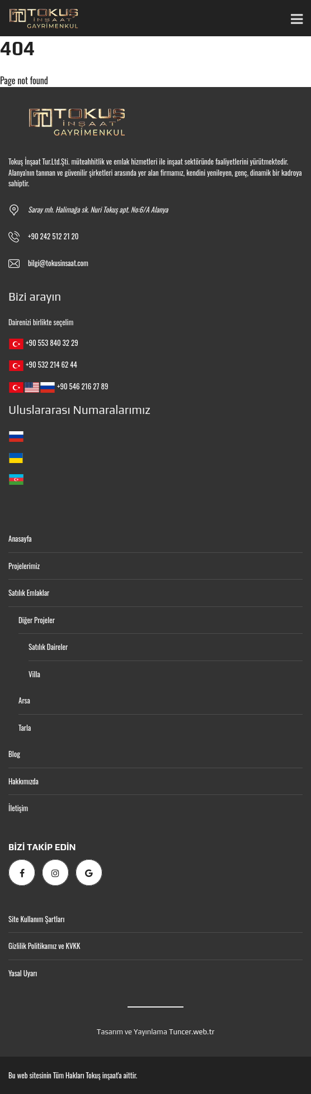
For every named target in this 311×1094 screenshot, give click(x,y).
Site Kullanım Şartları (36, 918)
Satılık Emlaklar (28, 592)
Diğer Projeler (36, 619)
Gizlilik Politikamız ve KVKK (44, 945)
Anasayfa (20, 538)
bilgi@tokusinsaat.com (58, 262)
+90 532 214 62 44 (51, 364)
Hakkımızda (23, 781)
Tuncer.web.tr (191, 1032)
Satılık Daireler (48, 646)
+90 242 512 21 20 (53, 236)
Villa (34, 673)
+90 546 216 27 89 (82, 386)
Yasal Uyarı (22, 973)
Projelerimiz (24, 565)
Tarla (24, 727)
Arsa (24, 700)
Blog (14, 753)
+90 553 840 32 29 (52, 342)
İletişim (18, 807)
